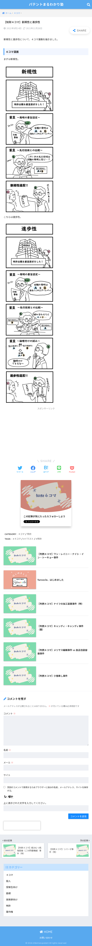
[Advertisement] (46, 432)
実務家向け (12, 899)
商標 (8, 893)
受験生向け (12, 887)
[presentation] (22, 825)
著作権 (9, 911)
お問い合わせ (46, 937)
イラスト (29, 538)
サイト (6, 775)
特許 (29, 534)
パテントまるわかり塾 (46, 4)
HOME (46, 932)
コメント (9, 713)
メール (8, 762)
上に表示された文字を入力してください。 (25, 803)
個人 (8, 881)
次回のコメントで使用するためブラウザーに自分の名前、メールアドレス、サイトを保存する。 (47, 789)
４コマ (21, 534)
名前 (7, 750)
